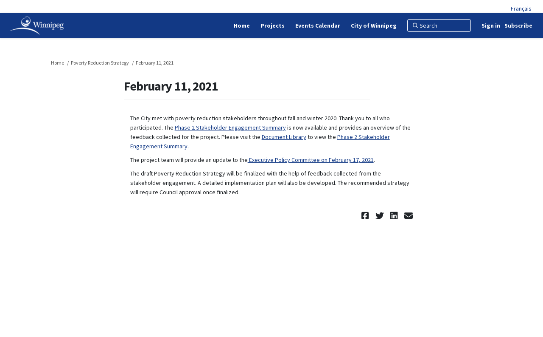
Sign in (490, 25)
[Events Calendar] (317, 25)
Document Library (284, 137)
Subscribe (518, 25)
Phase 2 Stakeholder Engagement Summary (230, 127)
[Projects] (272, 25)
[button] (366, 215)
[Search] (439, 25)
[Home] (242, 25)
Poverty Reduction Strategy (100, 62)
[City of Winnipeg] (374, 25)
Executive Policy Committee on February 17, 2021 (311, 160)
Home (57, 62)
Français (521, 8)
